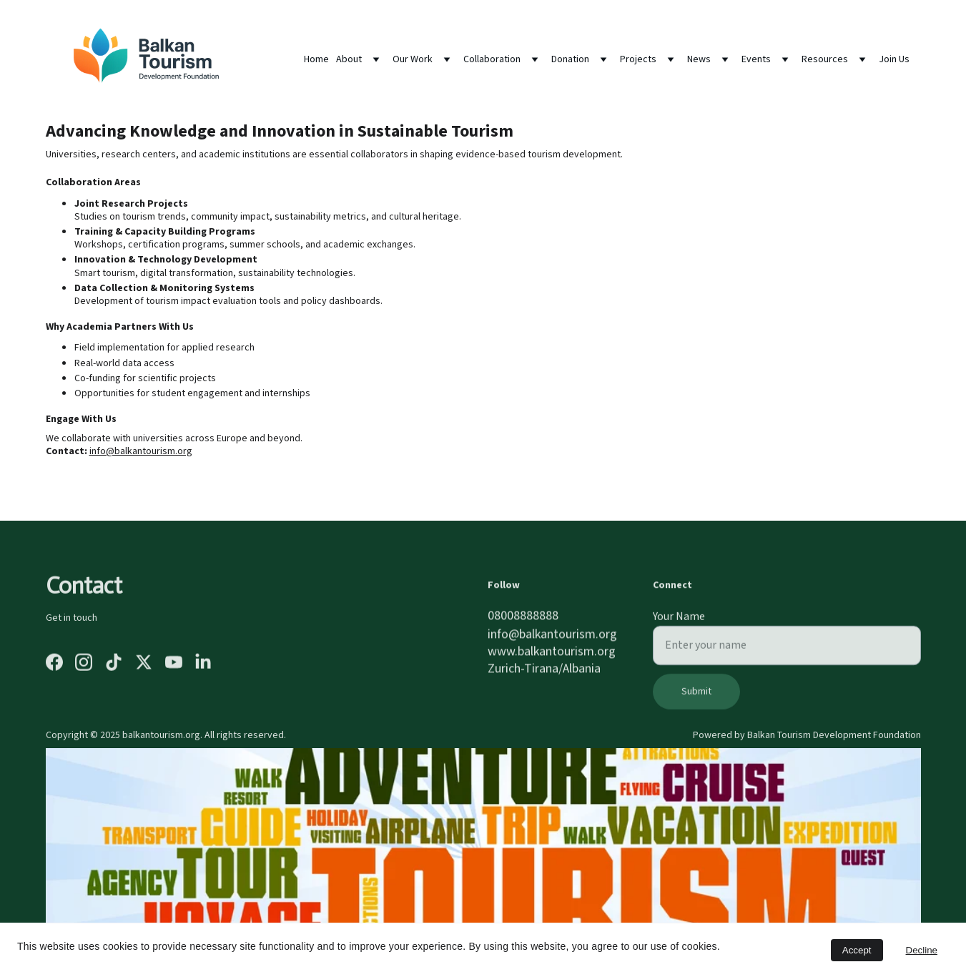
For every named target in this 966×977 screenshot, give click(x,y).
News (699, 59)
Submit (696, 698)
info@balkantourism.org (140, 452)
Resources (825, 59)
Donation (570, 59)
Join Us (894, 59)
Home (316, 59)
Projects (638, 59)
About (349, 59)
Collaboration (492, 59)
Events (756, 59)
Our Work (413, 59)
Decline (921, 950)
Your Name (679, 624)
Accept (857, 950)
